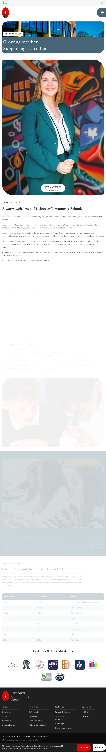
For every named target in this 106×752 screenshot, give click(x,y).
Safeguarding (36, 712)
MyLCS (86, 712)
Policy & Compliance (39, 725)
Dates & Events (10, 725)
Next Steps (61, 724)
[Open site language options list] (6, 3)
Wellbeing (34, 716)
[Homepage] (4, 12)
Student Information (65, 728)
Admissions (8, 721)
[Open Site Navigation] (101, 12)
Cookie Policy (39, 746)
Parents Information (65, 712)
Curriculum (8, 712)
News (6, 716)
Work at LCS (88, 716)
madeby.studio (33, 740)
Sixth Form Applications (66, 718)
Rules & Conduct (37, 721)
